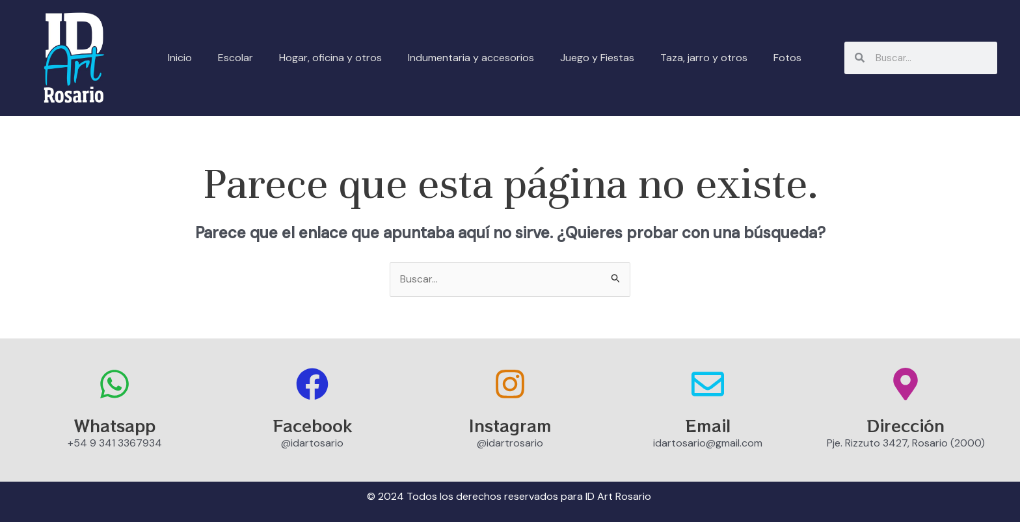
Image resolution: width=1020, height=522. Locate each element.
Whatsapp (114, 425)
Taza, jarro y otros (703, 57)
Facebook (312, 425)
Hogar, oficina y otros (330, 57)
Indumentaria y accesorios (471, 57)
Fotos (787, 57)
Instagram (510, 425)
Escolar (235, 57)
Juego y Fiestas (597, 57)
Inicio (180, 57)
